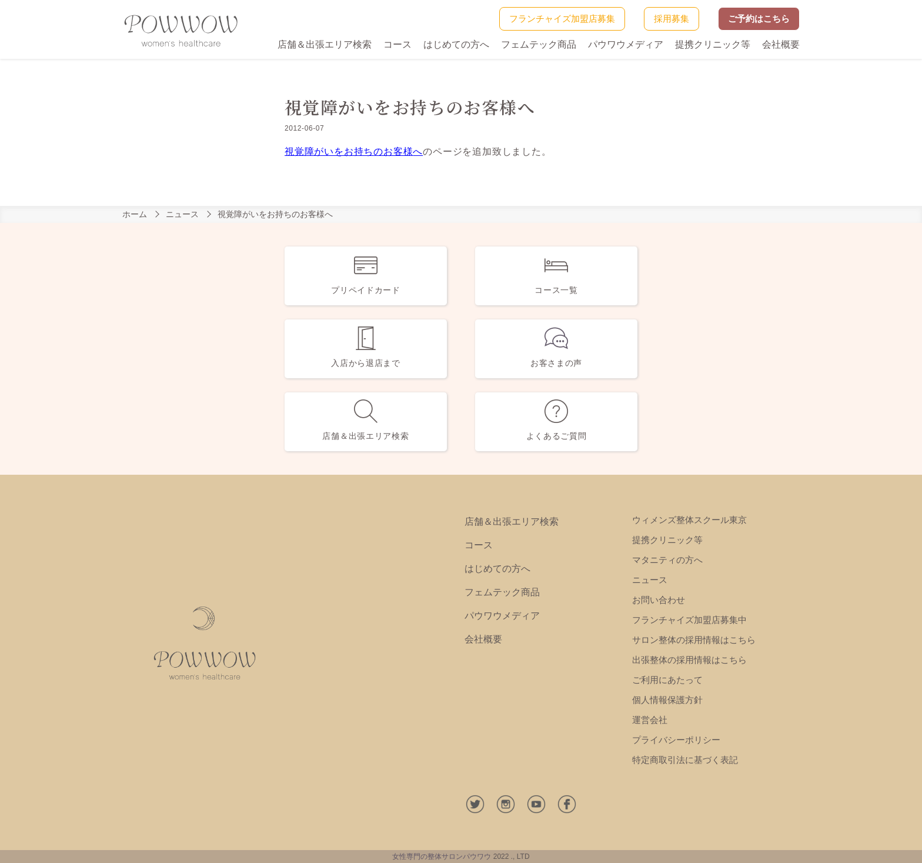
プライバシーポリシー (676, 740)
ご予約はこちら (759, 19)
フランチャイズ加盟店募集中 (689, 620)
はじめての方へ (456, 44)
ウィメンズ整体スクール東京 (689, 520)
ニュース (182, 214)
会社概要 (781, 44)
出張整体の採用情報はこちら (689, 660)
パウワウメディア (625, 44)
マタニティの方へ (667, 560)
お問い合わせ (658, 600)
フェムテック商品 (538, 44)
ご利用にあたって (667, 680)
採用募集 (671, 19)
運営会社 (649, 720)
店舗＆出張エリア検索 (325, 44)
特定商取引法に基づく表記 (685, 760)
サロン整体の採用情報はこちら (694, 640)
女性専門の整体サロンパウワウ (441, 856)
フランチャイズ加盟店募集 (562, 19)
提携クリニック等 (712, 44)
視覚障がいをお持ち (329, 151)
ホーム (134, 214)
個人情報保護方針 (667, 700)
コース (397, 44)
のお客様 (393, 151)
